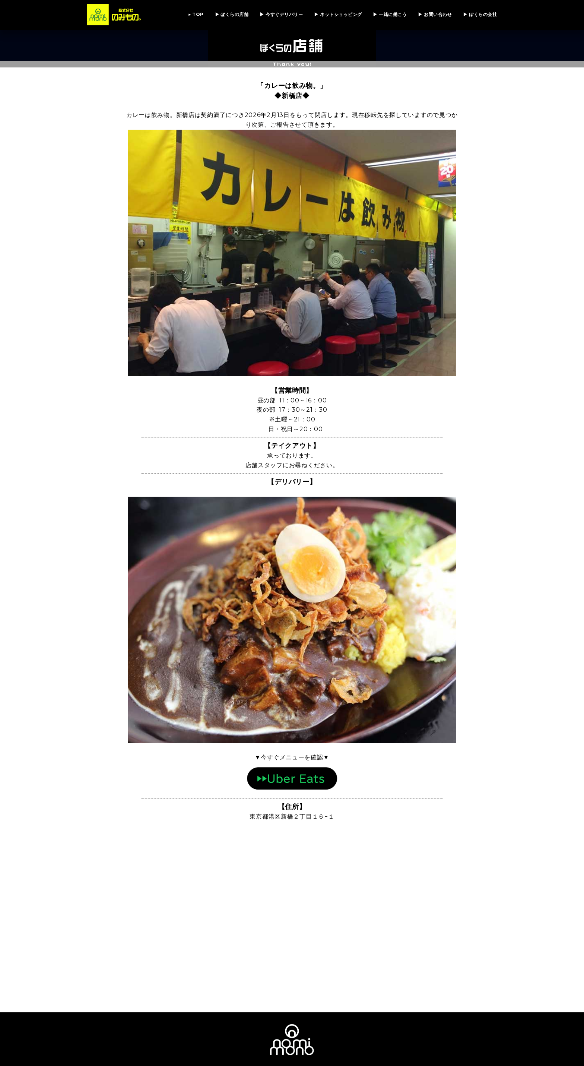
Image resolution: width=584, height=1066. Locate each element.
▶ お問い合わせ (435, 14)
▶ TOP (196, 14)
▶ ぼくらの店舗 (232, 14)
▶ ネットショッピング (338, 14)
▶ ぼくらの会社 (480, 14)
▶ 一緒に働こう (390, 14)
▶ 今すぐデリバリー (281, 14)
